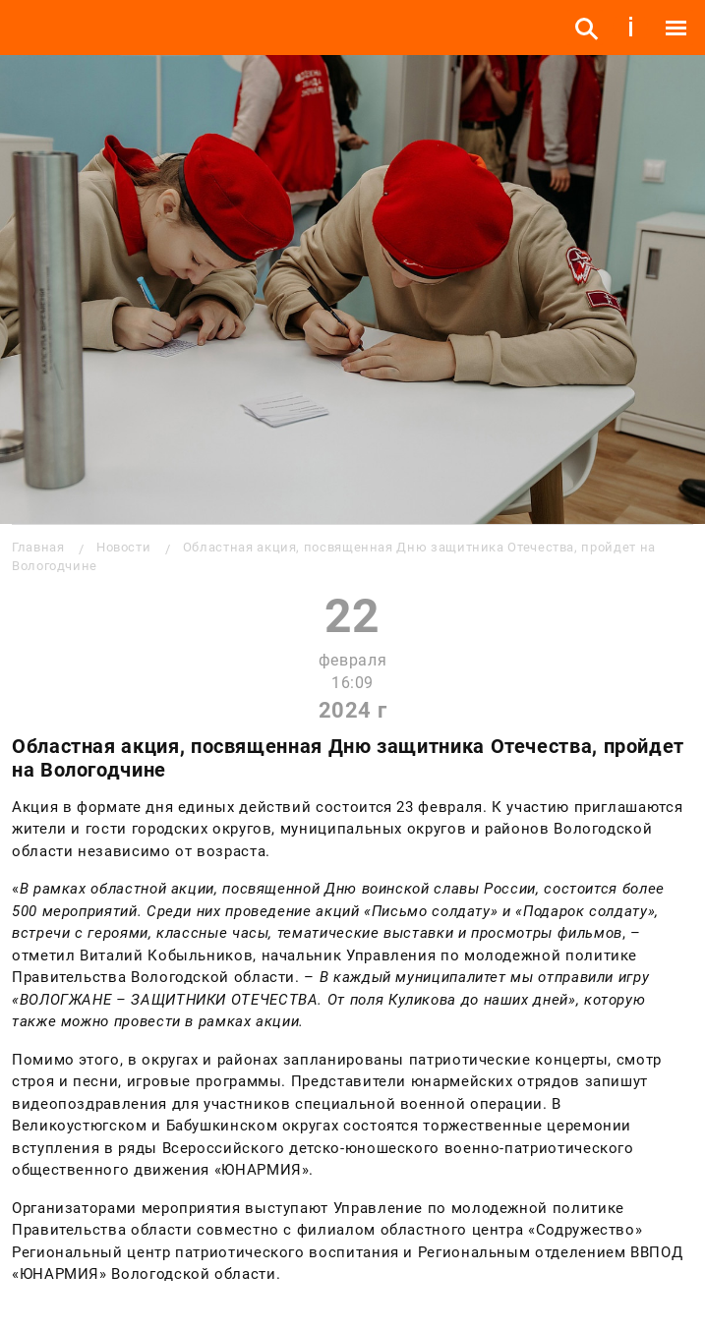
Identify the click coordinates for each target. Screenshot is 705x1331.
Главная (38, 547)
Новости (123, 547)
